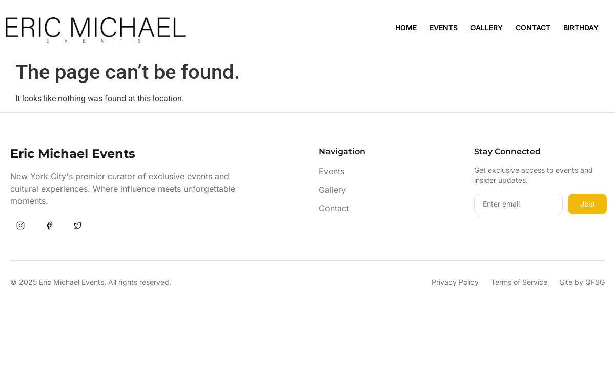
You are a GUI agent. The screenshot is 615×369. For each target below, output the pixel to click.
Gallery (486, 27)
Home (406, 27)
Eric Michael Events (72, 153)
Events (443, 27)
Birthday (581, 27)
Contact (533, 27)
